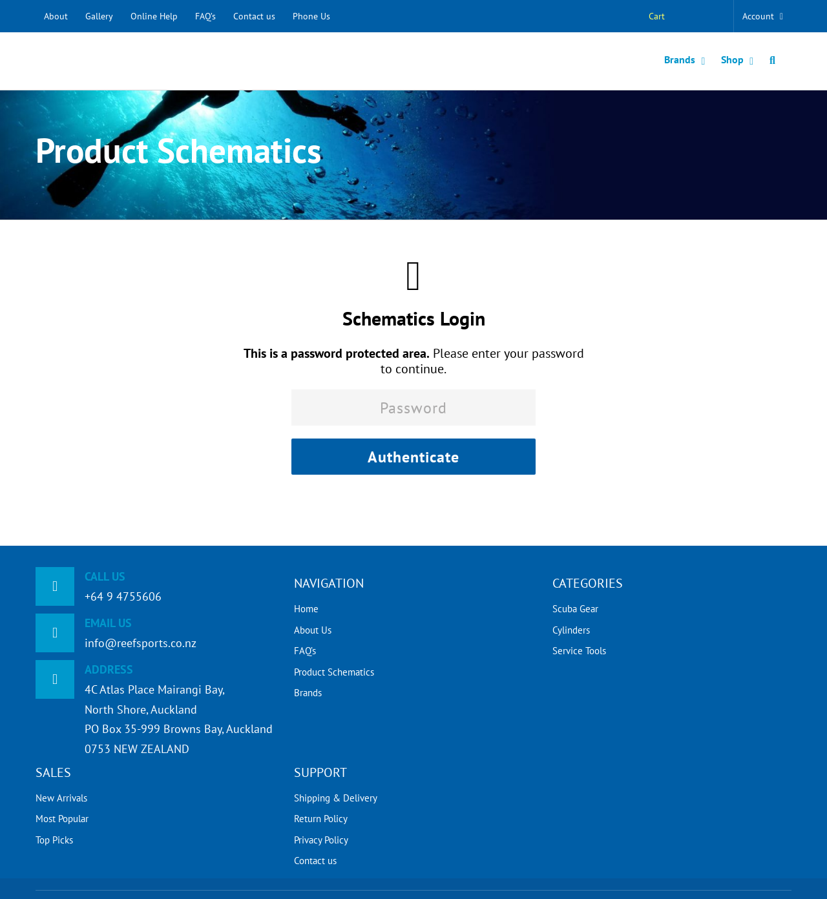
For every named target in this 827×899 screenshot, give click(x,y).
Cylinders (571, 630)
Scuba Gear (575, 609)
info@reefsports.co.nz (140, 643)
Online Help (154, 16)
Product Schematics (334, 672)
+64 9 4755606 (123, 596)
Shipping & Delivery (335, 798)
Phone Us (311, 16)
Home (306, 609)
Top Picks (54, 840)
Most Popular (62, 818)
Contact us (254, 16)
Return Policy (321, 818)
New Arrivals (61, 798)
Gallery (99, 16)
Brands (308, 693)
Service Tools (579, 651)
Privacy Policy (321, 840)
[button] (772, 60)
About (56, 16)
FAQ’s (205, 16)
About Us (312, 630)
